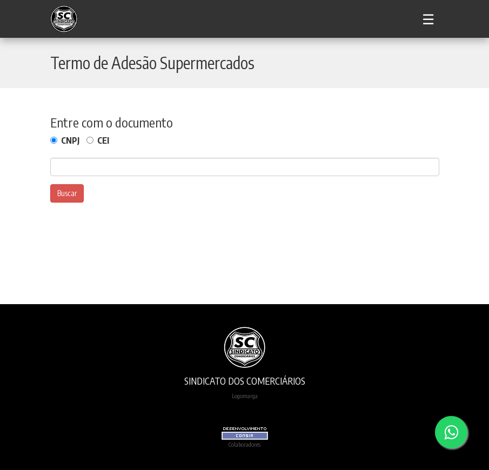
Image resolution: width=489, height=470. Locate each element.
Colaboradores (244, 444)
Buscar (67, 193)
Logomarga (245, 395)
